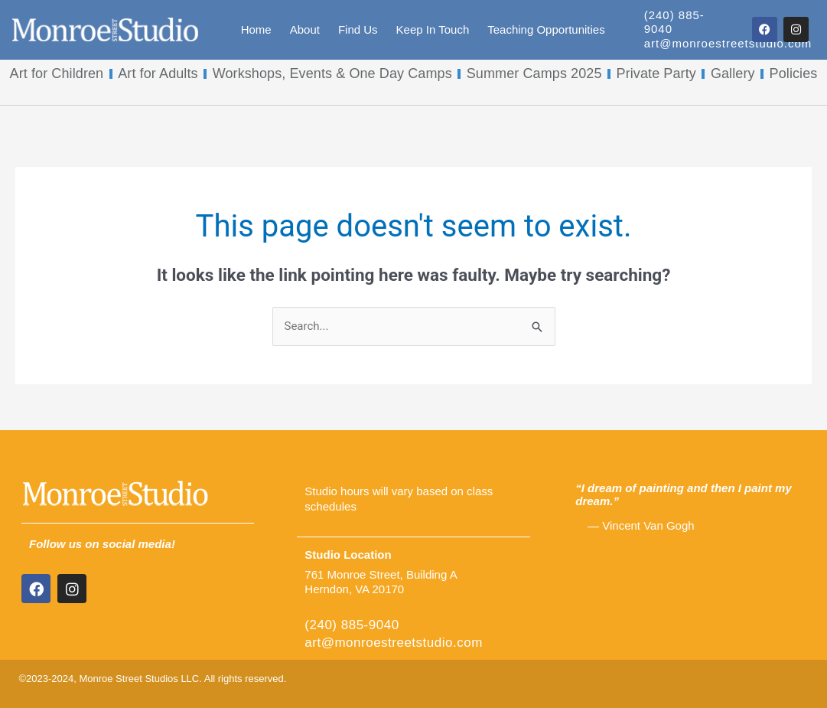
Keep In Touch (433, 29)
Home (256, 29)
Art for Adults (157, 73)
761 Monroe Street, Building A (380, 574)
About (305, 29)
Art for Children (57, 73)
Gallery (733, 73)
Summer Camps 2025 (534, 73)
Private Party (656, 73)
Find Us (358, 29)
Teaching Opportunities (545, 29)
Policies (794, 73)
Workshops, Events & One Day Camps (332, 73)
